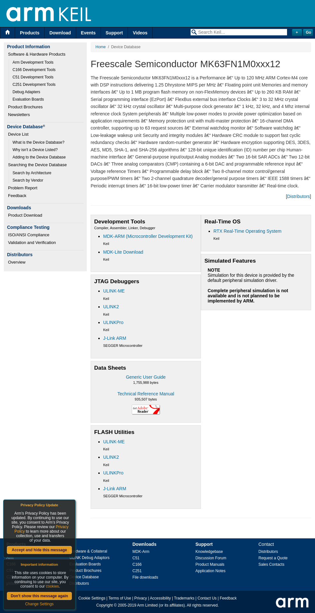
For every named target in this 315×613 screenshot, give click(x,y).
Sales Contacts (271, 564)
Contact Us (207, 598)
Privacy (140, 598)
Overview (16, 262)
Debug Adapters (26, 92)
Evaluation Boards (28, 99)
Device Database (84, 577)
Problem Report (22, 187)
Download (60, 32)
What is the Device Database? (38, 142)
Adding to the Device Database (39, 157)
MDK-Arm (140, 551)
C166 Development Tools (34, 70)
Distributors (298, 196)
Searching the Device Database (37, 164)
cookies (52, 586)
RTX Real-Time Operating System (247, 231)
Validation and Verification (32, 242)
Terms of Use (119, 598)
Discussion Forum (210, 558)
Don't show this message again (39, 596)
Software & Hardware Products (36, 54)
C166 (137, 564)
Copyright (104, 605)
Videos (140, 32)
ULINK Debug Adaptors (89, 557)
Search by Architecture (32, 173)
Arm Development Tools (33, 62)
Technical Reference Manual (145, 393)
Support (114, 32)
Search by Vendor (28, 180)
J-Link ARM (114, 338)
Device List (18, 134)
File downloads (145, 577)
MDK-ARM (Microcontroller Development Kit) (148, 236)
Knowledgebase (209, 551)
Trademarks (184, 598)
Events (88, 32)
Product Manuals (209, 564)
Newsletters (19, 114)
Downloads (144, 544)
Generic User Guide (146, 377)
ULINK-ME (114, 290)
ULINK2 (111, 306)
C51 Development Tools (33, 77)
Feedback (17, 195)
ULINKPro (113, 322)
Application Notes (210, 571)
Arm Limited (147, 605)
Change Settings (39, 604)
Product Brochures (25, 106)
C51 (136, 558)
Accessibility (160, 598)
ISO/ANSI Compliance (29, 234)
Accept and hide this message (39, 550)
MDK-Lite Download (123, 252)
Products (30, 32)
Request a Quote (273, 558)
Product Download (25, 215)
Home (100, 47)
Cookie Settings (91, 598)
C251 (137, 571)
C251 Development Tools (34, 84)
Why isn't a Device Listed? (35, 150)
